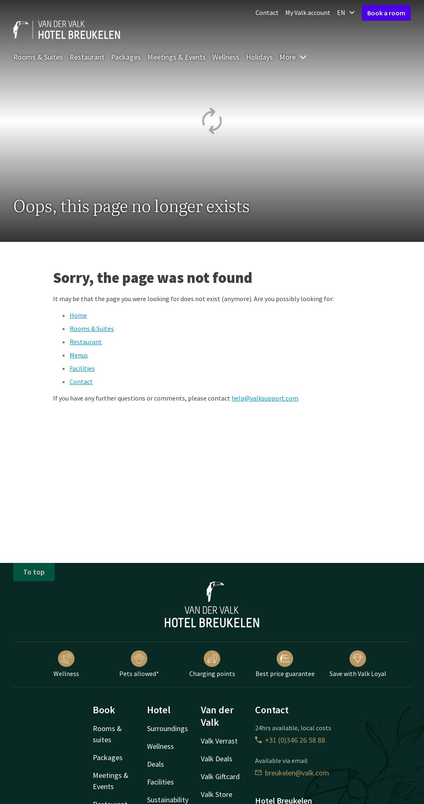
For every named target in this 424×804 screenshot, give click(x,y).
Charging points (212, 664)
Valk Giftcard (220, 776)
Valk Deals (216, 758)
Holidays (259, 57)
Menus (79, 355)
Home (78, 315)
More (293, 57)
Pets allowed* (139, 664)
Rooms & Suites (38, 57)
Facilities (82, 368)
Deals (155, 764)
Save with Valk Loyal (358, 664)
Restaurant (87, 57)
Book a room (386, 13)
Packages (126, 57)
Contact (267, 12)
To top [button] (34, 572)
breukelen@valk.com (292, 772)
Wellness (225, 57)
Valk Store (216, 794)
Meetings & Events (176, 57)
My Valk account (307, 12)
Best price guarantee (285, 664)
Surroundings (167, 728)
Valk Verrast (219, 741)
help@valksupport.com (264, 398)
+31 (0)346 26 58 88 (290, 740)
